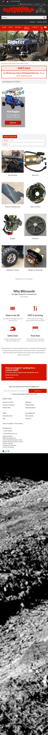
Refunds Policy (7, 407)
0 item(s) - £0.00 (42, 22)
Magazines (28, 402)
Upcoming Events (7, 415)
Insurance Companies (8, 405)
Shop (4, 418)
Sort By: (5, 140)
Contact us (28, 418)
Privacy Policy (19, 423)
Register (38, 4)
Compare (32, 22)
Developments (29, 415)
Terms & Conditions (8, 423)
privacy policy (33, 394)
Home (4, 27)
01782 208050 (16, 1)
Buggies (18, 27)
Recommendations (30, 407)
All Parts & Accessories (9, 63)
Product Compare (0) (9, 136)
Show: (5, 144)
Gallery (5, 413)
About (11, 27)
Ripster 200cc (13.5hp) (22, 63)
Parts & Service (26, 27)
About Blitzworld (30, 413)
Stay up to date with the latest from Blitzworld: (24, 386)
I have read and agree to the (24, 394)
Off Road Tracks (29, 405)
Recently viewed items (26, 4)
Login (44, 4)
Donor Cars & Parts (8, 402)
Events (35, 27)
